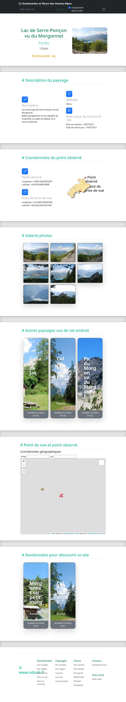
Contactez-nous (99, 665)
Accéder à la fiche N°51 (63, 625)
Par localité (42, 665)
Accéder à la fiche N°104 (63, 414)
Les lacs (59, 673)
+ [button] (24, 462)
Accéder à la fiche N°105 (90, 414)
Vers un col (42, 677)
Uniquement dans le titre (78, 9)
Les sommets (61, 681)
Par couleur (79, 665)
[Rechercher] (37, 9)
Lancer (62, 9)
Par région (42, 669)
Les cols (59, 677)
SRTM (77, 533)
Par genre (78, 673)
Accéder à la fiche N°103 (36, 414)
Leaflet (53, 533)
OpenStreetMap (69, 533)
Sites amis (97, 679)
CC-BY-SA (101, 533)
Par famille (79, 669)
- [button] (24, 465)
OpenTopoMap (92, 533)
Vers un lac (42, 673)
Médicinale (79, 677)
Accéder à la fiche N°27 (36, 625)
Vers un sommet (41, 683)
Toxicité (77, 681)
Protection (79, 685)
